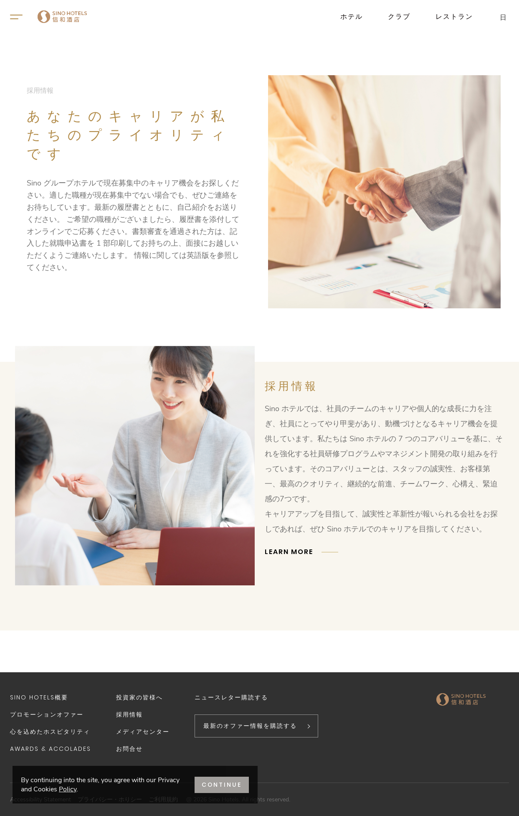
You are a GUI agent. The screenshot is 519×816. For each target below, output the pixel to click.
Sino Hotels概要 (39, 697)
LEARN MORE (289, 552)
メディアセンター (143, 731)
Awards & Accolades (50, 749)
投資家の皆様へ (139, 697)
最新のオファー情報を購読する (250, 726)
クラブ (399, 16)
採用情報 (129, 714)
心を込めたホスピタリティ (50, 731)
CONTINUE (222, 784)
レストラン (454, 16)
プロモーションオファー (47, 714)
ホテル (351, 16)
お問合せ (129, 749)
